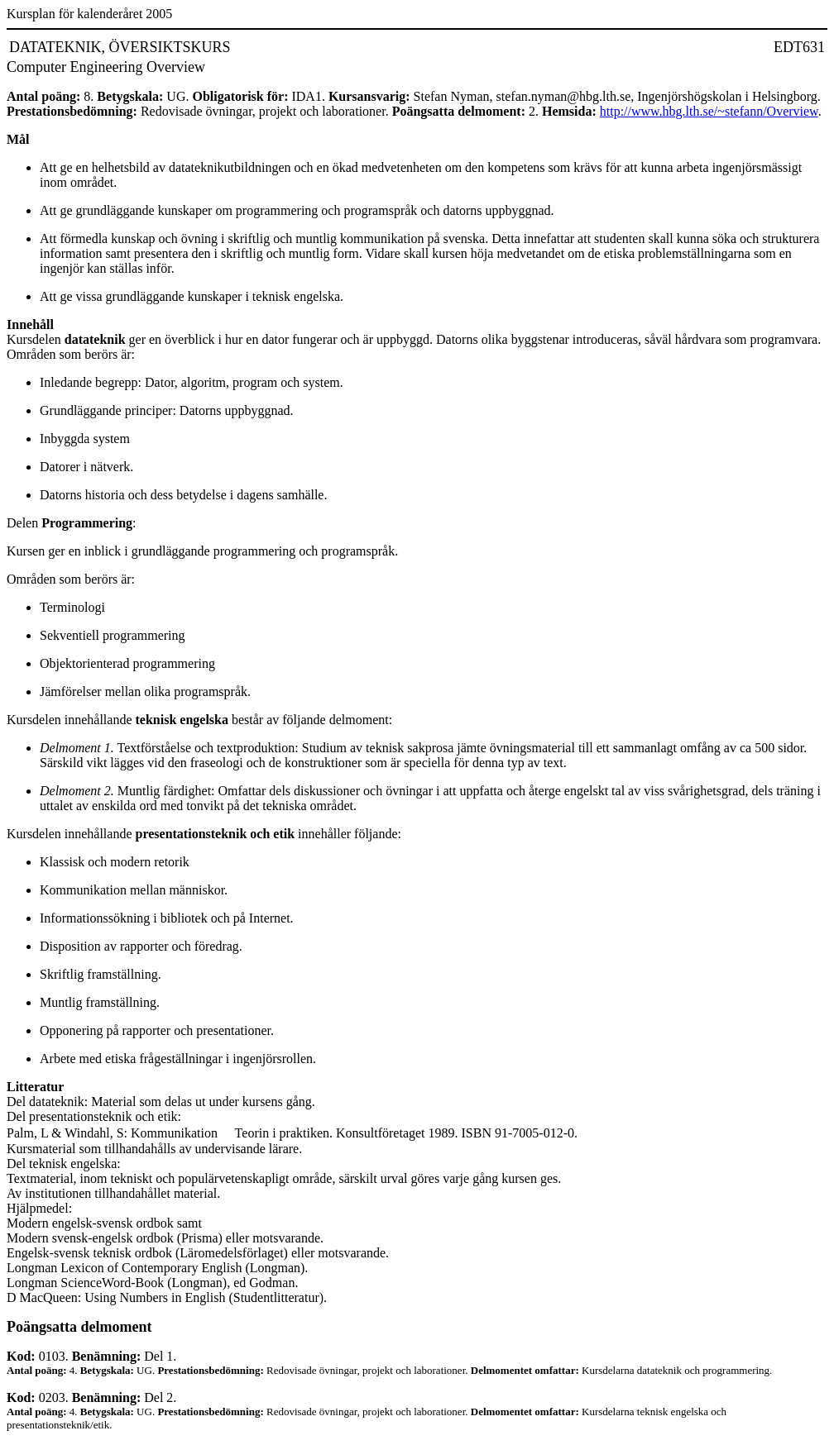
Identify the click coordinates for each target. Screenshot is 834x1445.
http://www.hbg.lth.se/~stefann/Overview (709, 111)
